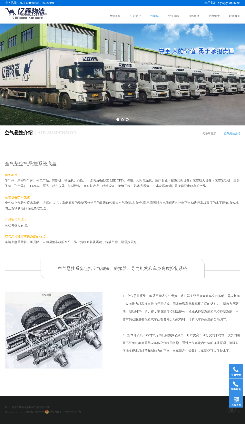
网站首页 (115, 16)
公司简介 (135, 16)
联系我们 (235, 16)
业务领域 (173, 16)
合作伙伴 (194, 16)
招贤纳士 (214, 16)
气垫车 (155, 16)
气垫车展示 (210, 133)
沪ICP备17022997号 (12, 412)
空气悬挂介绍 (233, 133)
